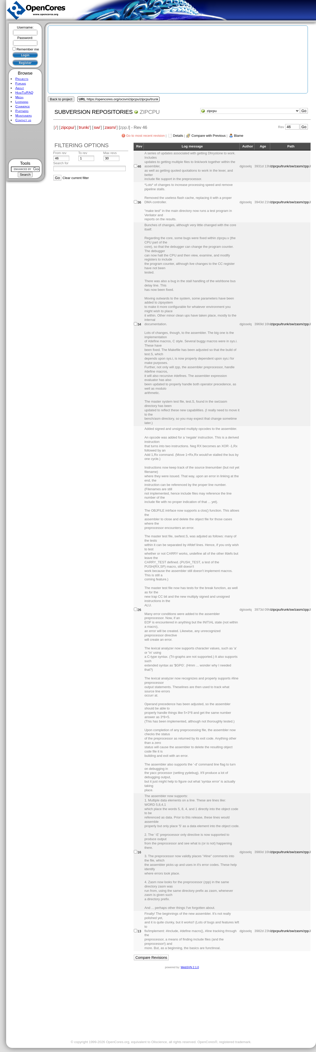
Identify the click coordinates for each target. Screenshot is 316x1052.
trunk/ (84, 127)
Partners (21, 111)
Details (178, 136)
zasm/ (110, 127)
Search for (60, 163)
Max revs (110, 153)
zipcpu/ (67, 127)
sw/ (97, 127)
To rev (82, 153)
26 (139, 610)
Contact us (23, 120)
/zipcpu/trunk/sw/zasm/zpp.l (290, 166)
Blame (238, 136)
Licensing (21, 102)
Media (19, 97)
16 (139, 852)
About (19, 88)
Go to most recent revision (145, 136)
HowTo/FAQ (24, 92)
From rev (59, 153)
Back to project (61, 99)
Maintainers (23, 115)
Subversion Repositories (93, 112)
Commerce (22, 106)
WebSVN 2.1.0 (190, 967)
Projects (21, 79)
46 (139, 166)
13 (139, 931)
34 (139, 324)
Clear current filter (76, 178)
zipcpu (150, 112)
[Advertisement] (25, 142)
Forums (20, 83)
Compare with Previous (208, 136)
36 (139, 202)
